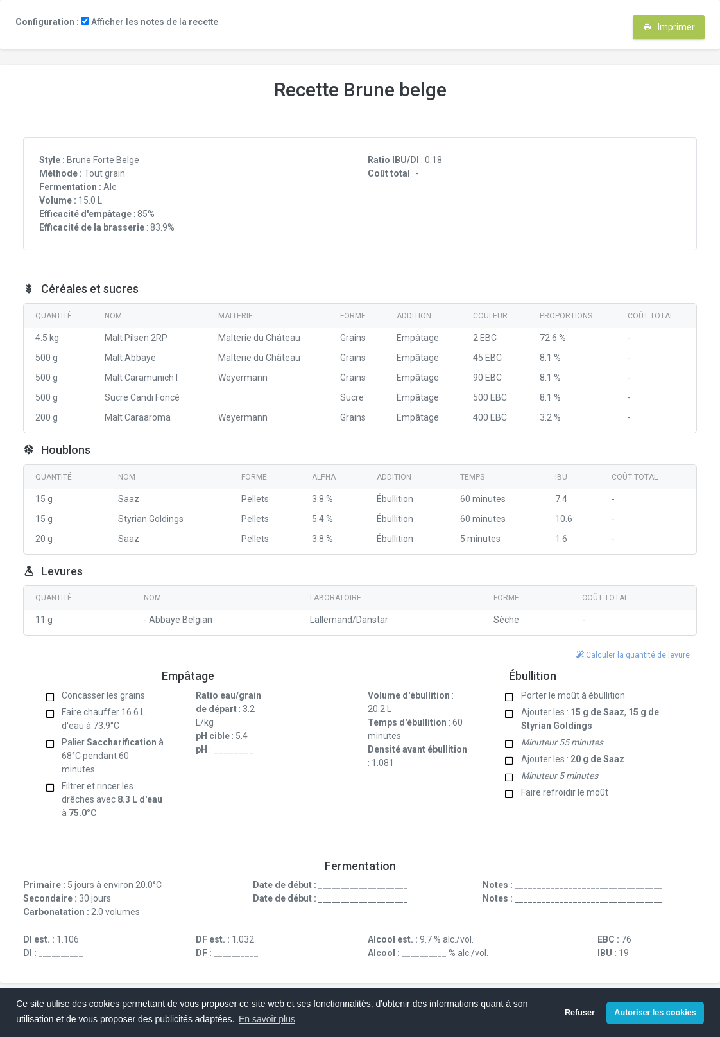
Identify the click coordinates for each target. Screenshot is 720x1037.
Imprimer (669, 27)
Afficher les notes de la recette (149, 22)
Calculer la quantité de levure (633, 654)
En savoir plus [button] (267, 1019)
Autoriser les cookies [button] (655, 1012)
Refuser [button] (580, 1012)
